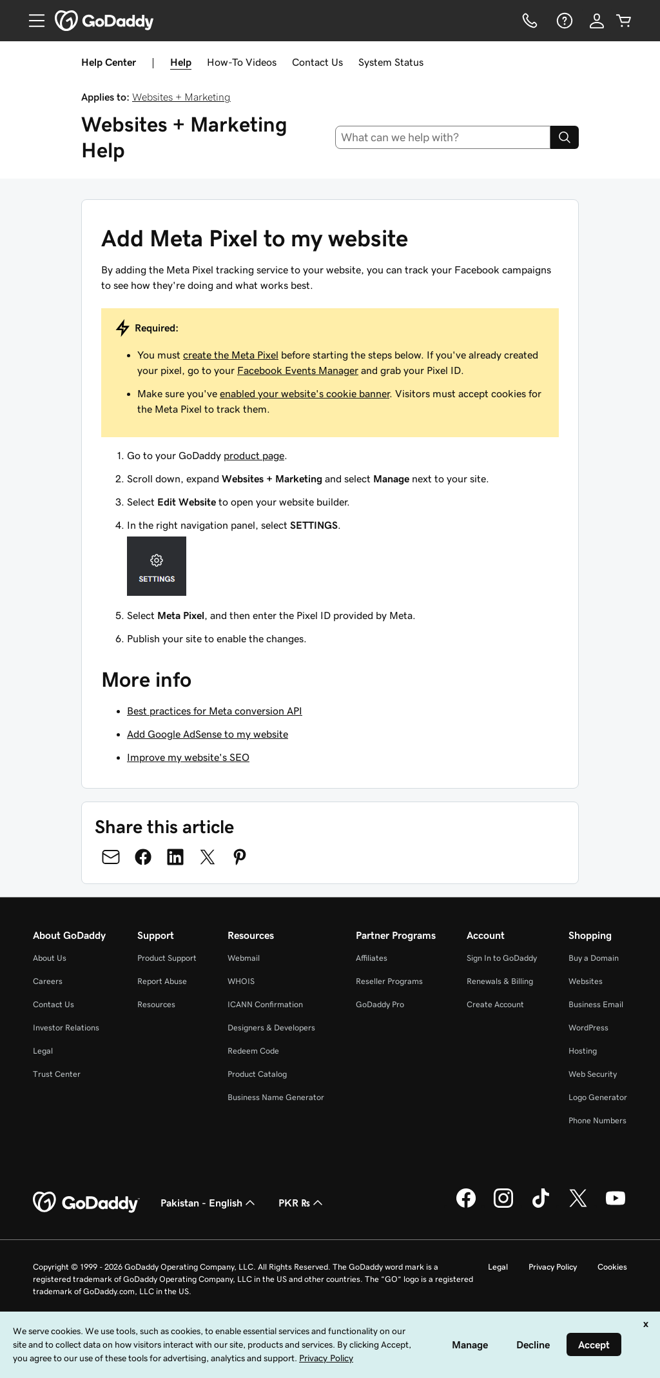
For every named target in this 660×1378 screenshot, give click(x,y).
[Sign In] (597, 20)
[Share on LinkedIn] (175, 857)
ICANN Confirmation (265, 1004)
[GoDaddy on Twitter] (578, 1206)
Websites (585, 981)
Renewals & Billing (500, 981)
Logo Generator (597, 1097)
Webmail (244, 958)
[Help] (563, 20)
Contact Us (317, 62)
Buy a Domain (593, 958)
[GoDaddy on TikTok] (540, 1206)
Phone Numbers (597, 1120)
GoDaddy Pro (380, 1004)
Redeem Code (253, 1051)
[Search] (564, 137)
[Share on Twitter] (207, 857)
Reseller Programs (389, 981)
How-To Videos (242, 62)
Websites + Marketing (181, 97)
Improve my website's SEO (188, 757)
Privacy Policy (553, 1267)
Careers (48, 981)
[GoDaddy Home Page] (86, 1203)
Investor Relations (66, 1027)
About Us (49, 958)
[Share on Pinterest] (240, 857)
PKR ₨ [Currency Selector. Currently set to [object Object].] (301, 1202)
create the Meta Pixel (230, 354)
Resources (156, 1004)
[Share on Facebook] (143, 857)
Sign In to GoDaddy (502, 958)
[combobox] (443, 137)
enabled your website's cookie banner (304, 393)
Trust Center (57, 1074)
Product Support (167, 958)
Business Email (595, 1004)
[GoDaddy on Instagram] (503, 1206)
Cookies (612, 1267)
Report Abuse (162, 981)
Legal (43, 1051)
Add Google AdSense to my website (207, 734)
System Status (390, 62)
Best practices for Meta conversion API (214, 710)
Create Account (495, 1004)
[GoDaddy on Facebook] (466, 1206)
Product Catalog (257, 1074)
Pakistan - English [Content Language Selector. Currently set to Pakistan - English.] (209, 1202)
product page (254, 455)
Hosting (582, 1051)
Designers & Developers (271, 1027)
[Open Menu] (31, 20)
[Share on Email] (111, 857)
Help (180, 62)
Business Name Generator (276, 1097)
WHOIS (241, 981)
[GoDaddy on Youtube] (615, 1206)
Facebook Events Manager (297, 370)
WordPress (588, 1027)
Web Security (592, 1074)
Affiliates (371, 958)
